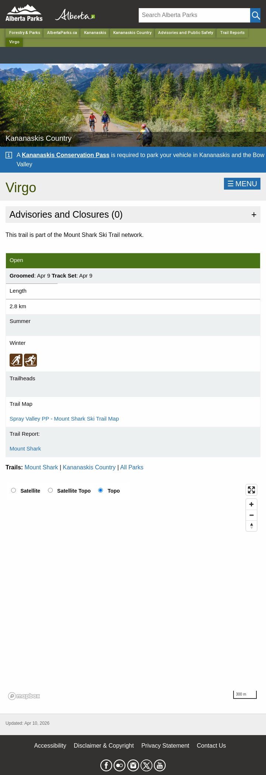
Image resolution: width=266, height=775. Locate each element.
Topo (114, 491)
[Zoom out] (251, 515)
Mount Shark (25, 448)
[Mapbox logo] (24, 696)
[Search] (195, 15)
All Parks (132, 467)
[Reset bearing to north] (251, 525)
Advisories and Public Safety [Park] (185, 32)
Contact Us (211, 745)
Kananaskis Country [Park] (132, 32)
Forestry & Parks (24, 32)
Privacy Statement (165, 745)
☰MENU (242, 184)
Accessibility (50, 745)
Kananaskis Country (89, 467)
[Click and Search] (255, 15)
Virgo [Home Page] (14, 42)
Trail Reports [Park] (232, 32)
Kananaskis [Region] (95, 32)
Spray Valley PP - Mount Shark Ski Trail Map (64, 418)
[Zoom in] (251, 504)
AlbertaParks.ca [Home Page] (62, 32)
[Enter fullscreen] (251, 490)
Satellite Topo (74, 491)
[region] (133, 592)
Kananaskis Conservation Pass (65, 155)
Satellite (30, 491)
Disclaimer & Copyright (104, 745)
